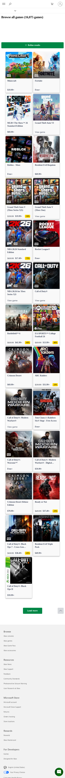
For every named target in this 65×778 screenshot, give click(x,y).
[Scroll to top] (61, 611)
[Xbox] (8, 10)
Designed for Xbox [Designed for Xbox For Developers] (10, 759)
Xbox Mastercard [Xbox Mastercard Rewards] (10, 740)
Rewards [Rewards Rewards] (7, 735)
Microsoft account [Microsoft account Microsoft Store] (10, 702)
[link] (19, 72)
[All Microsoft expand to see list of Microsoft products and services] (3, 4)
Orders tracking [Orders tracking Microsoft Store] (9, 717)
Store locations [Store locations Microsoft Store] (9, 721)
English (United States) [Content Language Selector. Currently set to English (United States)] (16, 767)
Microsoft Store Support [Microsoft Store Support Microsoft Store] (12, 707)
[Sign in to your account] (60, 4)
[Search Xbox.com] (10, 4)
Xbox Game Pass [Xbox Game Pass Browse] (10, 646)
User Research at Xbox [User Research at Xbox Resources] (12, 688)
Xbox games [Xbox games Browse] (8, 641)
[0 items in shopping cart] (53, 4)
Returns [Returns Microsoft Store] (6, 712)
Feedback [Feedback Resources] (7, 674)
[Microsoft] (32, 2)
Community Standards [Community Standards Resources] (12, 679)
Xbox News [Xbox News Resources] (8, 664)
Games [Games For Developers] (6, 754)
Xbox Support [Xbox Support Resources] (8, 669)
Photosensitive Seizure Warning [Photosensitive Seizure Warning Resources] (15, 683)
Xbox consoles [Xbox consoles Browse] (9, 636)
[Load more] (32, 611)
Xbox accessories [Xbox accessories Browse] (10, 650)
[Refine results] (32, 45)
